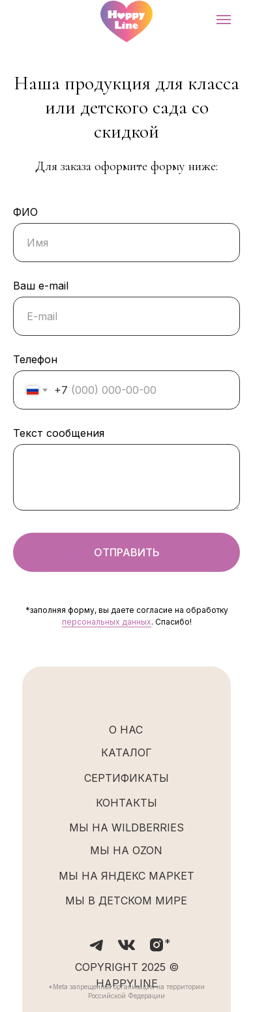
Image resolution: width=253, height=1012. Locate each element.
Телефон (35, 359)
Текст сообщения (58, 432)
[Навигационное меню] (223, 19)
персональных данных (106, 622)
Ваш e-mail (40, 285)
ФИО (25, 211)
